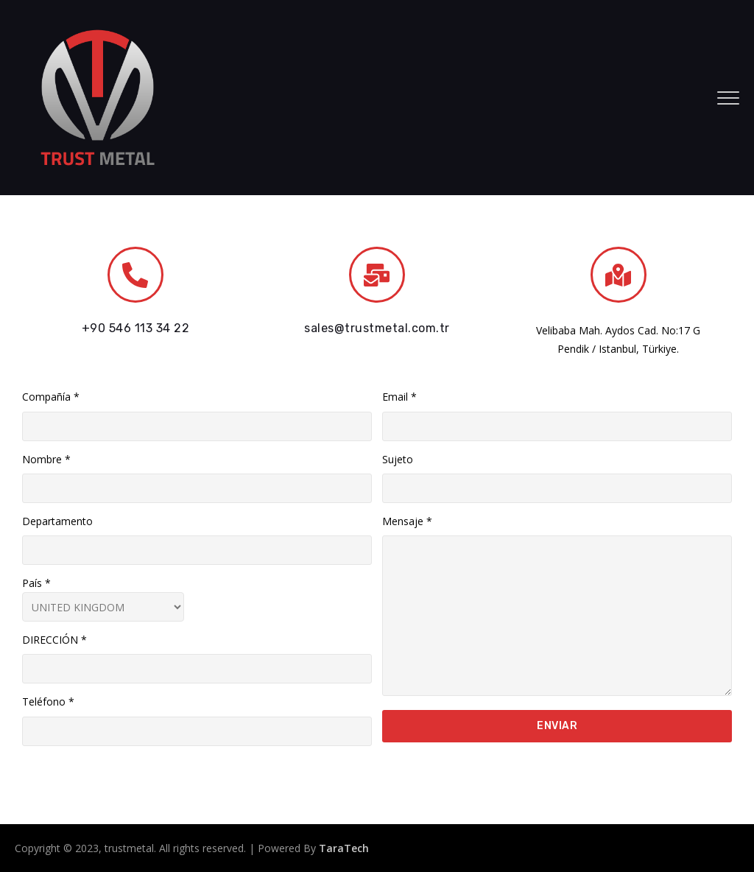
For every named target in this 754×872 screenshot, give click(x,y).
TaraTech (344, 848)
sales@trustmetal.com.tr (377, 328)
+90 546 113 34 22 (136, 328)
